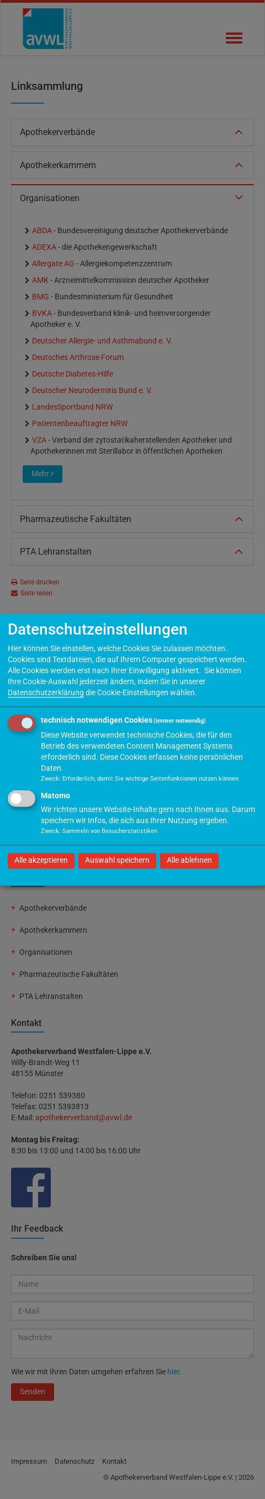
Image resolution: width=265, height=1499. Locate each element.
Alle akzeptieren (41, 860)
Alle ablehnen (189, 860)
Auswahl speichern (117, 860)
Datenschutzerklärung (46, 692)
